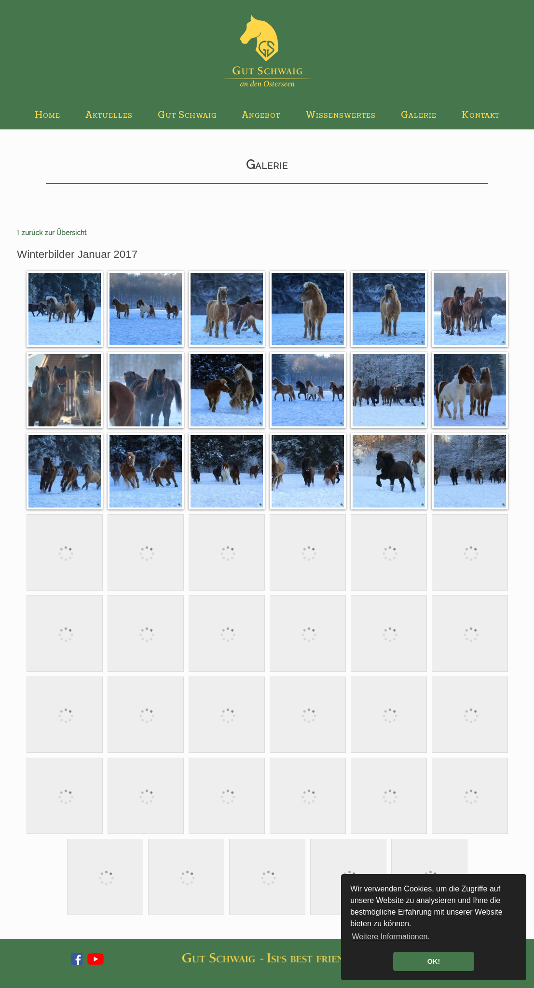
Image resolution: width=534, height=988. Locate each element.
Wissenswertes (340, 115)
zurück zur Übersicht (51, 233)
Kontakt (481, 115)
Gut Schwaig (187, 115)
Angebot (261, 115)
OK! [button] (433, 961)
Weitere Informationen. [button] (391, 936)
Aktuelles (109, 115)
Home (47, 115)
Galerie (419, 115)
